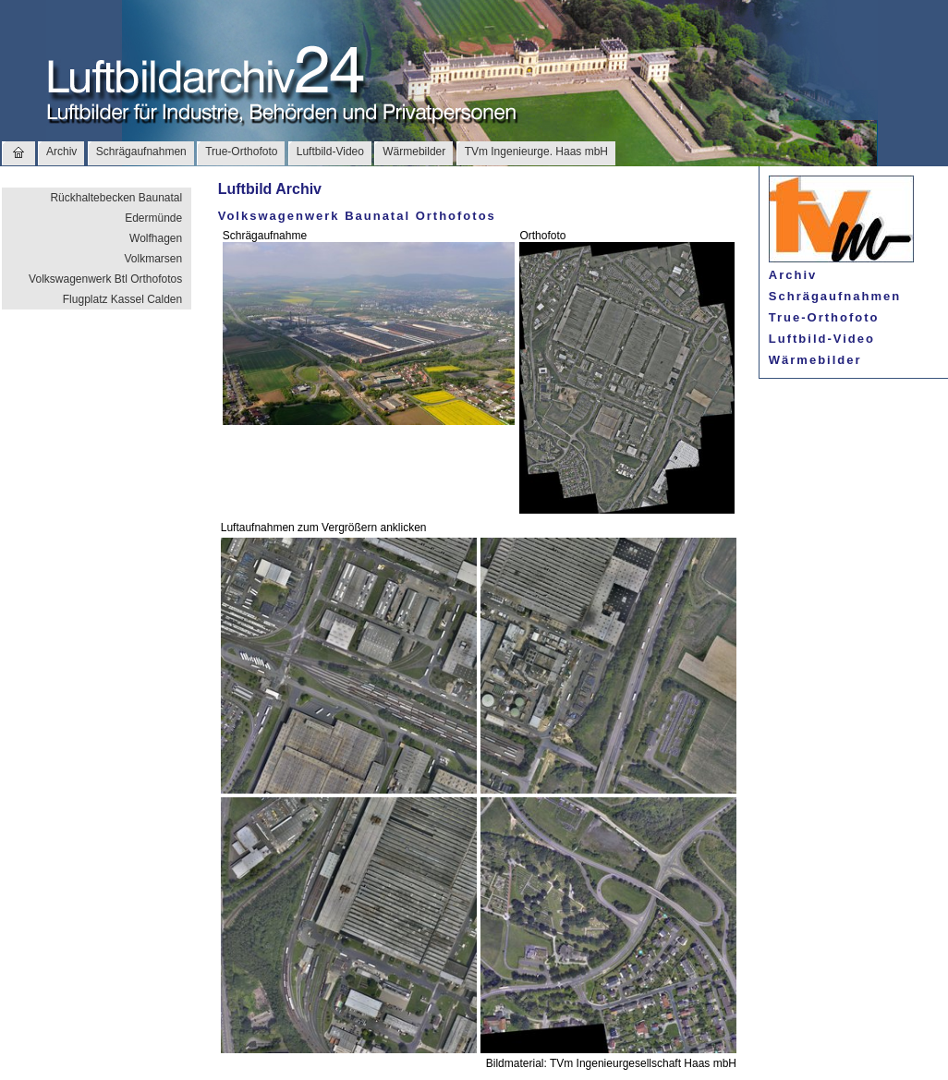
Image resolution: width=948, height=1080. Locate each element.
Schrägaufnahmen (141, 151)
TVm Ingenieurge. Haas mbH (536, 151)
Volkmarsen (153, 258)
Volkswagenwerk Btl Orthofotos (105, 279)
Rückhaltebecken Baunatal (116, 197)
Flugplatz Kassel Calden (122, 299)
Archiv (61, 151)
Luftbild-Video (330, 151)
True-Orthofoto (241, 151)
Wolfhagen (155, 238)
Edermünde (153, 218)
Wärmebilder (414, 151)
